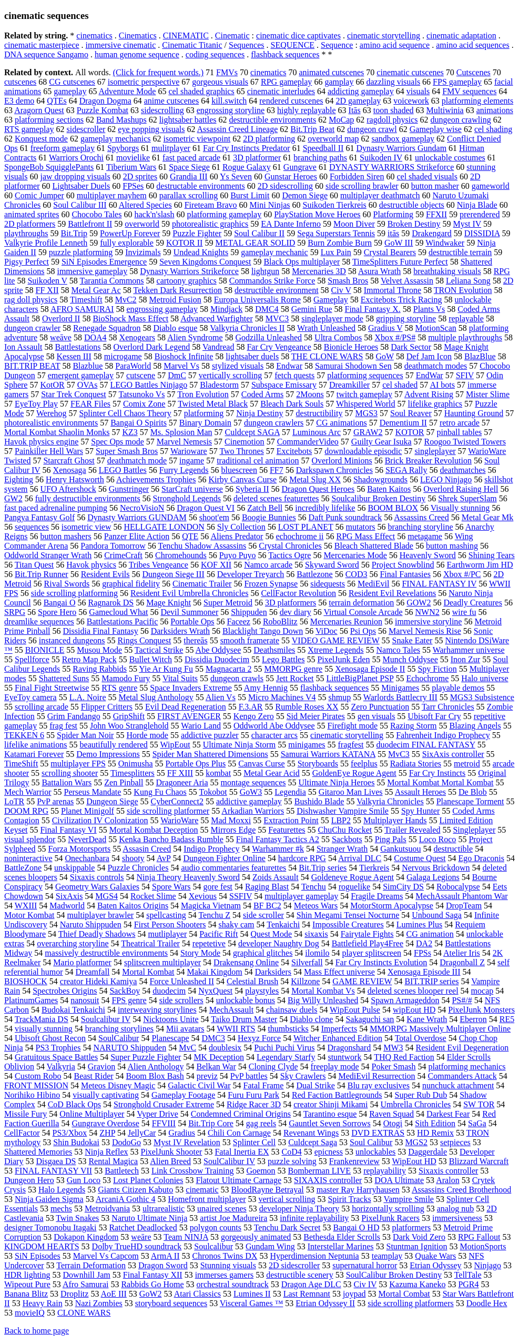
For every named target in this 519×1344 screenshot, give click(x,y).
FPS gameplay (457, 81)
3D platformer (257, 157)
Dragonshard (349, 1047)
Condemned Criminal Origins (241, 1113)
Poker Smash (394, 1066)
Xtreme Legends (335, 649)
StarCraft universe (192, 488)
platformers (411, 1227)
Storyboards (318, 763)
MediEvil (373, 583)
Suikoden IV (381, 157)
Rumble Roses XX (307, 706)
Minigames (400, 687)
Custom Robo (38, 1076)
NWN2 (427, 612)
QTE (190, 536)
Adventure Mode (127, 91)
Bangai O (60, 602)
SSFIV (240, 896)
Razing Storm (413, 725)
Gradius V (385, 328)
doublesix (225, 1047)
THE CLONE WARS (327, 356)
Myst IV (467, 223)
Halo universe (484, 678)
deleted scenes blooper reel (413, 990)
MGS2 (416, 1142)
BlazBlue (480, 356)
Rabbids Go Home (152, 1284)
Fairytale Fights (367, 933)
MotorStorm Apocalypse (391, 905)
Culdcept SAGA (252, 432)
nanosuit (84, 1000)
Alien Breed (170, 1161)
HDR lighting (27, 1274)
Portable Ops (192, 621)
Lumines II (252, 1293)
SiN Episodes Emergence (104, 261)
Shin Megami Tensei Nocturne (348, 915)
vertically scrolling (230, 375)
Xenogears (137, 337)
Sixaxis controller (448, 1170)
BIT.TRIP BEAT (32, 365)
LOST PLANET (305, 526)
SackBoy (124, 990)
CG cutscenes (72, 81)
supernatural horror (364, 1265)
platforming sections (49, 119)
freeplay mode (335, 1066)
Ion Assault (23, 346)
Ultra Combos (338, 337)
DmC (177, 375)
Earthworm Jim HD (479, 564)
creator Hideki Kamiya (98, 981)
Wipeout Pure (27, 1284)
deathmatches (463, 470)
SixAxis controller (453, 754)
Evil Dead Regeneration (185, 706)
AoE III (114, 1293)
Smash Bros (348, 280)
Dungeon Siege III (174, 574)
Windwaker (444, 242)
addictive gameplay (249, 801)
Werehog (51, 413)
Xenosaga (69, 470)
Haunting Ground (473, 413)
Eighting (18, 479)
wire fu (464, 612)
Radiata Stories (415, 763)
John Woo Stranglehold (129, 725)
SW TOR (478, 1104)
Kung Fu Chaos (160, 791)
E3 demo (19, 100)
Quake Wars (435, 1255)
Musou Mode (99, 649)
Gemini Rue (311, 309)
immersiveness (457, 1218)
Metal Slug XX (315, 479)
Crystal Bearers (390, 252)
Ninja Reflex (106, 1151)
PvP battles (249, 1076)
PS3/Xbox (70, 1132)
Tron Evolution (203, 394)
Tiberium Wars (131, 167)
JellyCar (142, 1132)
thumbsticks (288, 1028)
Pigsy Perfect (26, 261)
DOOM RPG (26, 810)
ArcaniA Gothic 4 (126, 1199)
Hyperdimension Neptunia (314, 1255)
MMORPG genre (293, 668)
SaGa (477, 1123)
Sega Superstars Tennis (336, 233)
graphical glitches (262, 952)
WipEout (175, 744)
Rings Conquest (144, 640)
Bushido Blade (319, 801)
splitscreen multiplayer (162, 962)
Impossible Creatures (348, 924)
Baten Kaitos (389, 488)
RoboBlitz (280, 621)
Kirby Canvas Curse (242, 479)
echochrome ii (299, 536)
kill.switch (229, 100)
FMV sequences (469, 91)
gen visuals (376, 716)
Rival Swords (67, 583)
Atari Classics (197, 1293)
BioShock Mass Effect (130, 318)
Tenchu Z (214, 915)
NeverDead (87, 839)
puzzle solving (292, 1161)
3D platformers (290, 602)
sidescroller (86, 129)
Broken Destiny (414, 223)
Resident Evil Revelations (392, 593)
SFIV (465, 375)
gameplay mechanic (274, 252)
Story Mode (200, 952)
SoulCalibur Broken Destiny (394, 1274)
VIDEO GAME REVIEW (336, 640)
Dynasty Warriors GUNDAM (137, 517)
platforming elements (477, 100)
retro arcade (460, 422)
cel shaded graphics (201, 91)
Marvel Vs (181, 365)
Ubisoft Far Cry (434, 716)
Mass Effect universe (339, 971)
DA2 (424, 943)
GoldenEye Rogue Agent (354, 773)
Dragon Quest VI (206, 507)
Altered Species (145, 204)
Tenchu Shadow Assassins (202, 545)
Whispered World (365, 403)
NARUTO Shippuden (129, 1047)
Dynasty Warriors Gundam (401, 148)
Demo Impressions (107, 754)
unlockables (375, 1151)
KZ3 (129, 432)
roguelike (354, 886)
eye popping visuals (151, 129)
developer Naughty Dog (278, 943)
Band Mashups (121, 119)
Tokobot (213, 791)
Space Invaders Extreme (190, 687)
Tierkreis (374, 867)
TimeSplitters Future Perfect (400, 261)
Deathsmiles (274, 649)
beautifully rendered (114, 744)
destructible (453, 848)
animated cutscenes (331, 72)
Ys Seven (236, 176)
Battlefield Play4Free (367, 943)
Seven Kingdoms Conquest (205, 261)
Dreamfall (93, 971)
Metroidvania (107, 1208)
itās (393, 233)
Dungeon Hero (29, 1180)
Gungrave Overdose (105, 1123)
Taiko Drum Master (244, 1019)
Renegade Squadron (106, 328)
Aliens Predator (236, 536)
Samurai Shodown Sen (353, 365)
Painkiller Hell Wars (49, 451)
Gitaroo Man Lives (351, 791)
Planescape (170, 1038)
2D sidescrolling (285, 185)
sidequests (327, 583)
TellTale (468, 1274)
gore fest (218, 886)
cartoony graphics (187, 280)
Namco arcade (268, 564)
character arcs (274, 735)
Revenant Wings (311, 1132)
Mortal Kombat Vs (323, 990)
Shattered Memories (38, 1151)
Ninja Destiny (259, 413)
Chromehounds (181, 555)
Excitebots (294, 451)
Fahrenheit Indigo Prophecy (443, 735)
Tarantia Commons (112, 280)
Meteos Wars (316, 905)
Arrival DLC (359, 858)
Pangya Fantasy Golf (39, 517)
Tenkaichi (283, 924)
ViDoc (327, 630)
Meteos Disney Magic (118, 1085)
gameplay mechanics (115, 138)
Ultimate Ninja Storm (239, 744)
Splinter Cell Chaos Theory (125, 413)
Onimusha (135, 763)
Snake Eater (412, 640)
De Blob (473, 791)
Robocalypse (458, 886)
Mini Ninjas (270, 204)
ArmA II (165, 1255)
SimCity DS (403, 886)
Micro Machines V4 (282, 697)
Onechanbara (87, 858)
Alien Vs (221, 697)
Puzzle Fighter (196, 233)
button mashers (65, 536)
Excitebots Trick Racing (401, 299)
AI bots (442, 384)
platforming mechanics (467, 1066)
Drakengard (432, 233)
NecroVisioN (142, 507)
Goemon (261, 1170)
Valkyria (61, 1066)
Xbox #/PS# (394, 337)
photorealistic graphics (210, 223)
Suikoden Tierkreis (335, 204)
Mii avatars (185, 1028)
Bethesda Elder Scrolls (341, 1236)
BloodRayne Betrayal (267, 1189)
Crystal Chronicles (290, 545)
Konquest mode (41, 138)
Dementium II (403, 422)
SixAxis (69, 896)
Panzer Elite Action (136, 536)
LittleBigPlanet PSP (360, 678)
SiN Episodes (37, 1255)
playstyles (262, 990)
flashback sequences (285, 54)
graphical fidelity (131, 583)
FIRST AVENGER (189, 716)
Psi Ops (363, 630)
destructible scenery (299, 1274)
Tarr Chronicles (448, 706)
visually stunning (44, 1028)
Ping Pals (390, 839)
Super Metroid (227, 602)
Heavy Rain (43, 1303)
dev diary (295, 612)
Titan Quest (34, 564)
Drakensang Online (246, 962)
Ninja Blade (477, 204)
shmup (339, 697)
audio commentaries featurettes (233, 867)
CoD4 (291, 1151)
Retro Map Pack (89, 659)
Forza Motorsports (79, 848)
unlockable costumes (450, 157)
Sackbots (347, 839)
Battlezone (314, 574)
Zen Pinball (123, 782)
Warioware (188, 451)
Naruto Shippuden (90, 924)
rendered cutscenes (291, 100)
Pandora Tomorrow (112, 545)
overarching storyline (72, 943)
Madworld (67, 905)
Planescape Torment (470, 801)
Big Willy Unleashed (323, 1000)
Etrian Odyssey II (325, 1303)
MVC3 (277, 318)
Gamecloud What (118, 612)
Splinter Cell (254, 1142)
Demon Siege (305, 195)
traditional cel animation (258, 460)
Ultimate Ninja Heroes (337, 782)
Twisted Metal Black (213, 403)
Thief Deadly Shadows (97, 933)
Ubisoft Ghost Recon (50, 1038)
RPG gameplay (286, 81)
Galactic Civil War (199, 1085)
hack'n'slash (154, 214)
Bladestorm (219, 384)
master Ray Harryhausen (358, 1189)
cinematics (94, 35)
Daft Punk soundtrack (345, 517)
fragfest (351, 744)
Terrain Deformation (91, 1265)
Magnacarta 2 (229, 668)
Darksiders (273, 971)
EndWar (429, 375)
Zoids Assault (275, 877)
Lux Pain (336, 252)
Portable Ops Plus (196, 763)
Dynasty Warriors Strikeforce (189, 271)
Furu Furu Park (253, 1094)
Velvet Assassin (407, 280)
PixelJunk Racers (390, 1218)
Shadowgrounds (380, 479)
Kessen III (74, 356)
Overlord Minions (342, 460)
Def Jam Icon (429, 356)
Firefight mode (353, 725)
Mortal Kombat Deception (153, 829)
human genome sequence (137, 54)
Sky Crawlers (303, 1076)
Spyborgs (123, 148)
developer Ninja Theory (299, 1208)
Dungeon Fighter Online (224, 858)
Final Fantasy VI (68, 829)
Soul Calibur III (79, 204)
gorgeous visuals (220, 81)
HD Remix (435, 1132)
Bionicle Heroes (351, 346)
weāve (61, 337)
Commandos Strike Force (272, 280)
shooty (133, 858)
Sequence (337, 45)
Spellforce (32, 659)
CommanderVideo (308, 441)
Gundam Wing (270, 1246)
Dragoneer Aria (182, 782)
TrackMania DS (41, 1019)
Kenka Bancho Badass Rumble (171, 839)
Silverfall (307, 962)
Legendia (290, 791)
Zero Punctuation (380, 706)
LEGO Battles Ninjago (149, 384)
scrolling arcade (41, 706)
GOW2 (418, 602)
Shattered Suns (64, 678)
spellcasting (166, 915)
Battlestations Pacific (122, 621)
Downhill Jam (86, 1274)
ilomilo (317, 952)
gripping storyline (406, 318)
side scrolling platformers (411, 1303)
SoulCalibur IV (229, 1161)
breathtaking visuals (447, 271)
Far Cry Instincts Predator (246, 148)
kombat (218, 773)
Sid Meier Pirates (316, 716)
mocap (482, 990)
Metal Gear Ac (96, 290)
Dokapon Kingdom (86, 1236)
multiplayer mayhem (112, 195)
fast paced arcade (191, 157)
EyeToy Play (36, 403)
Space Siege (189, 167)
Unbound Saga (437, 915)
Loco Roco (437, 839)
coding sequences (215, 54)
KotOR (52, 384)
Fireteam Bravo (211, 204)
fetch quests (294, 375)
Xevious (203, 896)
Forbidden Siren (357, 176)
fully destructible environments (87, 498)
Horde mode (147, 735)
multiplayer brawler (100, 915)
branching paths (320, 157)
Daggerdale (427, 1151)
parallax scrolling (188, 195)
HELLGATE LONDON (164, 526)
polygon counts (215, 1227)
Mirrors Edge (233, 829)
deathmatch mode (137, 460)
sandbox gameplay (403, 138)
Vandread (218, 346)
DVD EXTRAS (377, 1132)
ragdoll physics (392, 119)
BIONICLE (45, 649)
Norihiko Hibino (32, 1094)
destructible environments (273, 119)
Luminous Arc (316, 432)
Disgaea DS (56, 1161)
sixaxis (316, 933)
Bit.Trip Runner (41, 574)
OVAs (87, 384)
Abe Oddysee (218, 649)
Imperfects (339, 1028)
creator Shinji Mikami (330, 1104)
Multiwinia (445, 110)
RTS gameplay (29, 129)
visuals (418, 91)
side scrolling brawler (362, 185)
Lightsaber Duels (81, 185)
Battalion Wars (66, 782)
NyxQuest (215, 990)
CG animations (341, 422)
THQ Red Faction (404, 1057)
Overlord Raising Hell (460, 488)
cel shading (493, 129)
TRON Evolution (463, 290)
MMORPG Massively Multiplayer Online (440, 1028)
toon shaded (393, 110)
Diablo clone (311, 1019)
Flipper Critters (107, 706)
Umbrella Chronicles (415, 1104)
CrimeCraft (123, 555)
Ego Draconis (481, 858)
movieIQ (30, 1312)
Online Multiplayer (91, 1113)
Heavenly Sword (428, 555)
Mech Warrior (28, 791)
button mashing (452, 545)
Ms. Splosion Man (181, 432)
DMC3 (213, 1038)
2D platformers (29, 223)
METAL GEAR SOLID (255, 242)
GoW (384, 356)
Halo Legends (61, 1189)
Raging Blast (267, 886)
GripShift (129, 716)
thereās (195, 640)
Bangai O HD (356, 1227)
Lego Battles (283, 659)
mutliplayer (167, 933)
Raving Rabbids (100, 668)
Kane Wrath (426, 1019)
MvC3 (399, 754)
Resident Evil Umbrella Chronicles (189, 593)
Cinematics (138, 35)
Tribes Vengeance (158, 564)
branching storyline (420, 526)
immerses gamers (224, 1274)
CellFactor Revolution (298, 593)
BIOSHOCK (25, 981)
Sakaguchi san (369, 1019)
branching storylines (119, 1028)
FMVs (227, 72)
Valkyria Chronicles (390, 801)
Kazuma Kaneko (417, 1284)
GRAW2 (368, 432)
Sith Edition (435, 1123)
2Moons (309, 394)
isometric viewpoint (197, 138)
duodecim (169, 990)
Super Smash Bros (127, 451)
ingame (191, 460)
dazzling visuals (393, 81)
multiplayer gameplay (301, 896)
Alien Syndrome (194, 337)
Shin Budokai (76, 1142)
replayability (384, 1170)
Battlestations (77, 346)
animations (494, 110)
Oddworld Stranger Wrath (47, 555)
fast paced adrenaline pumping (55, 507)
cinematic (202, 1189)
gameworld (491, 185)
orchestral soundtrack (233, 1284)
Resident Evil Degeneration (462, 1047)
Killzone (305, 981)
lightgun (265, 271)
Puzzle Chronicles (137, 867)
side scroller (263, 915)
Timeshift (86, 299)
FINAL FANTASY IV (439, 583)
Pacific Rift (218, 933)
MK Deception (219, 1057)
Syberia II (252, 488)
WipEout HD (414, 1161)
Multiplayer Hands (394, 820)
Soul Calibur (371, 1142)
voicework (411, 100)
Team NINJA (186, 1236)
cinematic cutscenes (410, 72)
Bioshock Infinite (184, 356)
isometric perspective (143, 81)
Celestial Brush (252, 981)
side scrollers (181, 1000)
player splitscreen (371, 952)
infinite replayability (314, 1218)
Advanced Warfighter (216, 318)
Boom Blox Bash (155, 1076)
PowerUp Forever (130, 233)
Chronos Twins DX (224, 1255)
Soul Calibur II (259, 233)
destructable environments (200, 185)
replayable (466, 318)
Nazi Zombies (99, 1303)
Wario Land (201, 725)
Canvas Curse (261, 763)
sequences (32, 526)
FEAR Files (90, 403)
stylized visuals (237, 365)
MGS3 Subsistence (482, 697)
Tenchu (313, 886)
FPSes (133, 185)
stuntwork (344, 1057)
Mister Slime (488, 394)
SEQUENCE (293, 45)
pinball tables (459, 432)
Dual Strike (315, 1085)
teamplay (387, 1255)
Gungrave (300, 167)
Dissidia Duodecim (217, 659)
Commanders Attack (462, 1076)
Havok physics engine (41, 441)
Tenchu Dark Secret (287, 1227)
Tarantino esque (330, 1113)
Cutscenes (473, 72)
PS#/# (462, 1000)
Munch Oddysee (409, 659)
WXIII (26, 905)
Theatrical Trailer (150, 943)
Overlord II (61, 318)
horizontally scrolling (388, 1208)
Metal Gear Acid (271, 773)
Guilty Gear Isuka (381, 441)
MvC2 (126, 299)
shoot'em (214, 517)
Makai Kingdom (214, 971)
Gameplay (330, 299)
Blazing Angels (475, 725)
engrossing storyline (230, 110)
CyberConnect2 (176, 801)
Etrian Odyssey (435, 1265)
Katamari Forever (34, 754)
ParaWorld (133, 365)
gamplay (338, 81)
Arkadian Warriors (252, 810)
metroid (467, 763)
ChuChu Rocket (345, 829)
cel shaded (400, 384)
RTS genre (119, 687)
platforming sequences (365, 375)
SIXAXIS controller (328, 1180)
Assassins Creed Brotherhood (461, 1189)
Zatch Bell (264, 507)
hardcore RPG (302, 858)
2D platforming (269, 138)
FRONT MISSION (36, 1085)
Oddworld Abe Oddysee (274, 725)
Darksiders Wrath (180, 630)
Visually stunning (460, 507)
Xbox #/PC (462, 574)
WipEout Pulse (355, 1009)
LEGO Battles (123, 470)
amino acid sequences (473, 45)
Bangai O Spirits (138, 422)
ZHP (107, 1132)
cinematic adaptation (461, 35)
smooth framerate (249, 640)
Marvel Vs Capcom (106, 1255)
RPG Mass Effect (365, 536)
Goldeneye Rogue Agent (352, 877)
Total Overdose (420, 1038)
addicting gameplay (361, 91)
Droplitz (74, 1293)
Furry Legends (184, 470)
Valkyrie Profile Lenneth (45, 242)
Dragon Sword (163, 1265)
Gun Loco (83, 1180)
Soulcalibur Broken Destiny (379, 498)
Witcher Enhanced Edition (337, 1038)
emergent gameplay (81, 375)
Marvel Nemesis (184, 441)
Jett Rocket (295, 678)
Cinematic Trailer (201, 583)
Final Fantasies (405, 574)
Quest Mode (271, 933)
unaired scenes (222, 1208)
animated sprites (31, 214)
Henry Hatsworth (75, 479)
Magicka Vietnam (211, 905)
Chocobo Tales (96, 214)
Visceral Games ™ (251, 1303)
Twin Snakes (77, 1218)
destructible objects (411, 204)
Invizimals (143, 252)
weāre (141, 1236)
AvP (164, 858)
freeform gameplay (62, 148)
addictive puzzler (210, 735)
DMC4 (266, 309)
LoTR (14, 801)
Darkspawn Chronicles (334, 470)
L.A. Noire (87, 697)
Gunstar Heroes (290, 176)
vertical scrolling (286, 1199)
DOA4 (95, 337)
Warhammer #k (278, 848)
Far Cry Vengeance (279, 346)
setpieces (455, 1142)
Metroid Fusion (175, 299)
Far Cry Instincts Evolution (381, 962)
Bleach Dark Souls (291, 403)
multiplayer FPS (77, 763)
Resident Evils (105, 574)
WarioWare (179, 820)
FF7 (276, 470)
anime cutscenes (171, 100)
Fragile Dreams (377, 896)
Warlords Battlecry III (400, 697)
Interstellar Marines (341, 1246)
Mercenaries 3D (319, 271)
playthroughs (26, 233)
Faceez (238, 621)
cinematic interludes (281, 91)
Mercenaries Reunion (346, 621)
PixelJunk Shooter (171, 1151)
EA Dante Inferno (291, 223)
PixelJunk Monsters (481, 1009)
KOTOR (409, 432)
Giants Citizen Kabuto (135, 1189)
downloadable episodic (363, 451)
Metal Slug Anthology (155, 697)
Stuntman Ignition (416, 1246)
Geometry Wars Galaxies (97, 886)
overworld (142, 223)
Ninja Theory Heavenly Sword (188, 877)
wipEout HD (414, 1009)
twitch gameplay (364, 394)
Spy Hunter (420, 810)
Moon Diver (354, 223)
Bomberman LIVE (319, 1170)
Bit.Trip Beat (312, 129)
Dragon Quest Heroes (318, 488)
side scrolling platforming (74, 593)
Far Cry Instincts (437, 773)
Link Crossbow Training (192, 1170)
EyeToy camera (30, 697)
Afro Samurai (86, 1284)
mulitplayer (170, 148)
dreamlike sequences (39, 621)
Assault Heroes (420, 791)
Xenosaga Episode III (424, 971)
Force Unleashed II (181, 981)
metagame (425, 536)
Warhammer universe (469, 649)
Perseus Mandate (92, 791)
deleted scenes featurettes (276, 498)
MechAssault (231, 1009)
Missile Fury (25, 1113)
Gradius (181, 1132)
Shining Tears (492, 555)
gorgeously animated (256, 1236)
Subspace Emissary (284, 384)
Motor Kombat (29, 915)
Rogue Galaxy (246, 167)
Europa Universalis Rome (257, 299)
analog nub (455, 1208)
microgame (123, 356)
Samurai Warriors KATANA (328, 754)
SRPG (14, 612)
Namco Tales (398, 649)
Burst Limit (249, 195)
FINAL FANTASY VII (53, 1170)
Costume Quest (419, 858)
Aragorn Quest (39, 110)
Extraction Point (290, 820)
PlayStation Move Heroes (317, 214)
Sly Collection (241, 526)
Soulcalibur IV (105, 1019)
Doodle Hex (486, 1303)
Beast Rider (93, 1076)
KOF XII (216, 564)
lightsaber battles (188, 119)
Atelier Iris (461, 952)
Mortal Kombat (148, 971)
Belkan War (216, 1066)
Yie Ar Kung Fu (166, 668)
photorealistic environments (51, 422)
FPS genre (128, 1000)
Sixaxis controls (97, 877)
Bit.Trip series (323, 867)
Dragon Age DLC (311, 1284)
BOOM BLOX (393, 507)
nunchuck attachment (458, 1085)
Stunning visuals (228, 1265)
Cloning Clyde (273, 1066)
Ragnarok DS (111, 602)
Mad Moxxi (231, 820)
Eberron (473, 1019)
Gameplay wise (436, 129)
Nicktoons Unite (170, 1019)
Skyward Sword (332, 564)
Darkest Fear (448, 1113)
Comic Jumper (39, 195)
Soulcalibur (213, 1246)
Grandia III (189, 176)
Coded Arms (262, 394)
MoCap (341, 119)
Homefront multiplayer (207, 1199)
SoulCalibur (118, 1038)
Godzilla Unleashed (268, 337)
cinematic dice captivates (298, 35)
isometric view (86, 526)
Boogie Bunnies (269, 517)
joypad (354, 1293)
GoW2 (150, 1293)
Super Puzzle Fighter (145, 1057)
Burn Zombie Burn (340, 242)
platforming (204, 413)
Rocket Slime (153, 896)
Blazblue (88, 365)
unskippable (74, 867)
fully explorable (127, 242)
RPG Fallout (479, 1236)
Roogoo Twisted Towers (465, 441)
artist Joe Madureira (233, 1218)
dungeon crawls (236, 678)
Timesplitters (132, 773)
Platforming (393, 214)
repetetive (209, 943)
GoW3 (251, 791)
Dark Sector (411, 346)
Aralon (447, 1180)
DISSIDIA (482, 233)
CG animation (430, 933)
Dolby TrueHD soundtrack (137, 1246)
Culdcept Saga (312, 1142)
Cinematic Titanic (192, 45)
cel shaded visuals (426, 176)
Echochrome (427, 678)
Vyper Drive (157, 1113)
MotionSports (483, 1246)
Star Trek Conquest (73, 394)
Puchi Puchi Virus (284, 1047)
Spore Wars (171, 886)
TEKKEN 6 (24, 735)
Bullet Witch (150, 659)
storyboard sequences (171, 1303)
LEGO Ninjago (446, 479)
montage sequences (253, 782)
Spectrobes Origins (65, 990)
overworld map (333, 138)
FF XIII (180, 773)
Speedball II (323, 148)
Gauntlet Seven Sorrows (330, 1123)
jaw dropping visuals (75, 176)
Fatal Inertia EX (242, 1151)
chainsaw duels (291, 1009)
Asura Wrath (379, 271)
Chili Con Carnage (239, 1132)
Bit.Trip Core (210, 1123)
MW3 (393, 1047)
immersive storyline (428, 621)
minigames (306, 744)
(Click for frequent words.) (158, 72)
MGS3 (366, 413)
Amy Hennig (266, 687)
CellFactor (22, 1132)
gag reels (261, 1123)
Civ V (341, 290)
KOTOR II (184, 242)
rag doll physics (30, 299)
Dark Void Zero (419, 1236)
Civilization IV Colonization (100, 820)
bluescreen (239, 470)
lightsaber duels (252, 356)
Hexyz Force (259, 1038)
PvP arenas (55, 801)
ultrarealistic (164, 1208)
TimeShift (21, 763)
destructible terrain (460, 252)
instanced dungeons (72, 640)
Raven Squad (391, 1113)
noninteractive (28, 858)
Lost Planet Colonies (148, 1180)
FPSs (422, 952)
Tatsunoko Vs (142, 394)
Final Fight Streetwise (52, 687)
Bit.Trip (74, 233)
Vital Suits (180, 678)
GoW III (398, 242)
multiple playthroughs (465, 337)
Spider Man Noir (85, 735)
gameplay (70, 91)
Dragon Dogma (105, 100)
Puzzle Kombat (102, 110)
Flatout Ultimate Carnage (238, 1180)
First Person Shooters (170, 924)
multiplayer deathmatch (380, 195)
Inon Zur (465, 659)
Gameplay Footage (183, 1094)
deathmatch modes (435, 365)
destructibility (319, 413)
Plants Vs (429, 309)
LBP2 (341, 820)
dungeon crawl (372, 129)
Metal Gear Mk (488, 517)
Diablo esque (175, 328)
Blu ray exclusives (379, 1085)
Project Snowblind (403, 564)
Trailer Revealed (412, 829)
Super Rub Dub (421, 1094)
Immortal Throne (392, 290)
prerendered (480, 214)
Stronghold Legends (187, 498)
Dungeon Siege (112, 801)
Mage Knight (168, 602)
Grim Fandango (73, 716)
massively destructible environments (106, 952)
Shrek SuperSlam (467, 498)
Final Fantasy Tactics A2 (277, 839)
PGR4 (468, 1284)
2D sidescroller (294, 1265)
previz (207, 1076)
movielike (133, 157)
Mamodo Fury (125, 678)
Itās (355, 110)
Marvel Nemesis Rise (425, 630)
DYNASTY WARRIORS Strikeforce (391, 167)
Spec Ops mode (117, 441)
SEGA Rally (406, 470)
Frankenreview (354, 1161)
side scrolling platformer (168, 810)
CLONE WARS (84, 1312)
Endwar (289, 365)
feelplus (364, 763)
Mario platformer (82, 962)
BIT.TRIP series (431, 981)
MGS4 (106, 896)
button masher (435, 185)
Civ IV (365, 1284)
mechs (61, 1208)
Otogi (392, 1123)
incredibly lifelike (325, 507)
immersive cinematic (121, 45)
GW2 (13, 498)
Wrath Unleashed (326, 328)
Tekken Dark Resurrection (177, 290)
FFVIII (164, 1123)
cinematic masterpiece (41, 45)
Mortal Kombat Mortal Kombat (440, 782)
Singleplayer (474, 829)
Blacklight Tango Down (262, 630)
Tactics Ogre (289, 555)
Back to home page (36, 1330)
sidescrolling (162, 110)
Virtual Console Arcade (362, 612)
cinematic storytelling (383, 35)
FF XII (47, 290)
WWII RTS (236, 1028)
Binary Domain (205, 422)
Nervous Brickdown (436, 867)
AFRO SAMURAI (82, 309)
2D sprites (140, 176)
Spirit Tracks (349, 1199)
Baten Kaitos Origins (132, 905)
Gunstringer (129, 488)
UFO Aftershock (68, 488)
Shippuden (249, 612)
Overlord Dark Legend (152, 346)
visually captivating (106, 1094)
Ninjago (488, 1265)
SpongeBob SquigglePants (49, 167)
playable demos (458, 687)
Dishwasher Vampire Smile (343, 810)
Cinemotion (244, 441)
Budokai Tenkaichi (73, 1009)
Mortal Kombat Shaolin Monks (56, 432)
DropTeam (464, 905)
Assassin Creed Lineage (237, 129)
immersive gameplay (92, 271)
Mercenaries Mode (354, 555)
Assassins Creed (421, 517)
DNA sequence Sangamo (46, 54)
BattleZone (23, 867)
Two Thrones (241, 451)
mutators (360, 526)
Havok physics (91, 564)
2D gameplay (358, 100)
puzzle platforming (81, 252)
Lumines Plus (419, 924)
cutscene (140, 375)
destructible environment (277, 290)
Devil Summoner (189, 612)
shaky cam (237, 924)
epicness (328, 1151)
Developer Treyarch (250, 574)
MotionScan (435, 328)
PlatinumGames (31, 1000)
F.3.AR (251, 706)
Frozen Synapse (271, 583)
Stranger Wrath (342, 848)
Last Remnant (306, 1293)
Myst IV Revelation (187, 1142)
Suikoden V (47, 280)
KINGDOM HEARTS (41, 1246)
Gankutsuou (400, 848)
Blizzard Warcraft (478, 1161)
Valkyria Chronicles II (247, 328)
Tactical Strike (159, 649)
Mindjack (226, 309)
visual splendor (29, 839)
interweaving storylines (157, 1009)
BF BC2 (267, 905)
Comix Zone (144, 403)
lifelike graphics (435, 403)
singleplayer (434, 451)
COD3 (356, 574)
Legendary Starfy (286, 1057)
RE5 (507, 1019)
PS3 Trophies (58, 1047)
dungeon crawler (32, 328)
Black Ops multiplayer (301, 261)
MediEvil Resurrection (376, 1076)
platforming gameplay (224, 214)
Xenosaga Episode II (370, 668)
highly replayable (306, 110)
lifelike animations (35, 744)
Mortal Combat (404, 1293)
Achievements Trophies (156, 479)
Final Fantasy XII (152, 1274)
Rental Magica (113, 1161)
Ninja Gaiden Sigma (49, 1199)
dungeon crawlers (273, 422)
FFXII (436, 214)
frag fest (63, 725)
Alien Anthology (155, 1066)
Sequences (246, 45)
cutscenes (20, 81)
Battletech (122, 1170)
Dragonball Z (462, 962)
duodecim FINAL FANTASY (425, 744)
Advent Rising (428, 394)
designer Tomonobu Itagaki (50, 1227)
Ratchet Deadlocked (143, 1227)
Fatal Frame (263, 1085)
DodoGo (126, 1142)
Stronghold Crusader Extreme (164, 1104)
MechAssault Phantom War (461, 896)
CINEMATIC (186, 35)
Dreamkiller (349, 384)
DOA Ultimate (399, 1180)
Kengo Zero (253, 716)
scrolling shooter (70, 773)
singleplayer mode (332, 318)
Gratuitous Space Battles (56, 1057)
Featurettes (286, 829)
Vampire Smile (408, 1199)
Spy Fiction (437, 668)
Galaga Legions (433, 877)
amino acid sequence (395, 45)
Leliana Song (468, 280)
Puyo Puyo (237, 555)
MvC (187, 1047)
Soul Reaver (411, 413)
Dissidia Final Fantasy (100, 630)
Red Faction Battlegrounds (337, 1094)
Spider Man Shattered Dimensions (210, 754)
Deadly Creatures (472, 602)
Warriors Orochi (76, 157)
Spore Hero (57, 612)
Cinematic (232, 35)
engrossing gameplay (162, 309)
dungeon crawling (461, 119)
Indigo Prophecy (211, 848)
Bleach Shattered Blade (373, 545)
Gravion (101, 1066)
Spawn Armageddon (405, 1000)
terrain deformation (361, 602)
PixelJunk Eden (343, 659)
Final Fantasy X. (373, 309)
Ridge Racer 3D (254, 1104)
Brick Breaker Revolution (428, 460)
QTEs (56, 100)
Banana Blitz (26, 1293)
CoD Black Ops (74, 1104)
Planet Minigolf (87, 810)
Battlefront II (90, 223)
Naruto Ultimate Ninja (149, 1218)
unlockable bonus (245, 1000)
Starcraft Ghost (68, 460)
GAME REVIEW (362, 981)
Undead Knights (201, 252)
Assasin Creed (147, 848)
